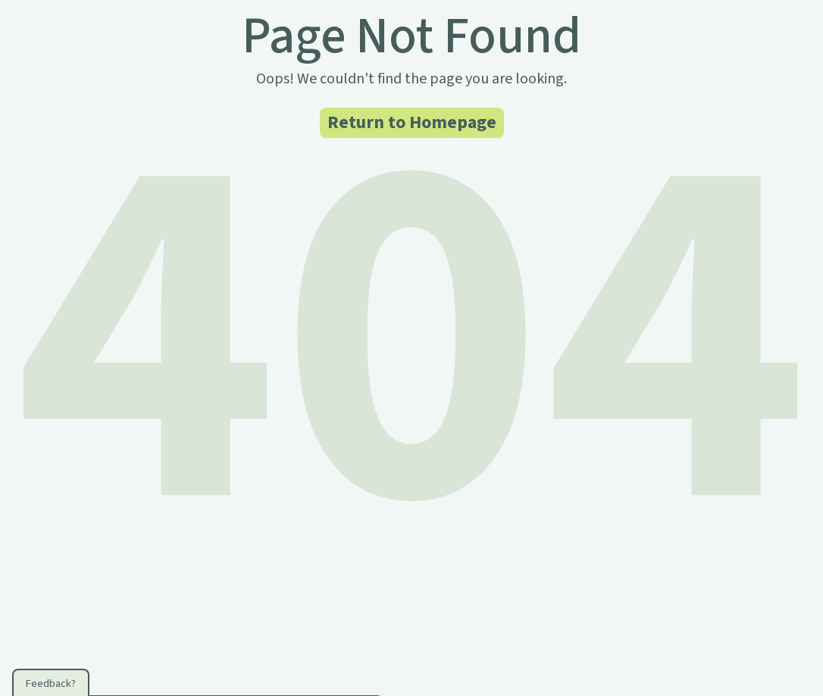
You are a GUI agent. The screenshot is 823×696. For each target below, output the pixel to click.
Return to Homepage (411, 122)
